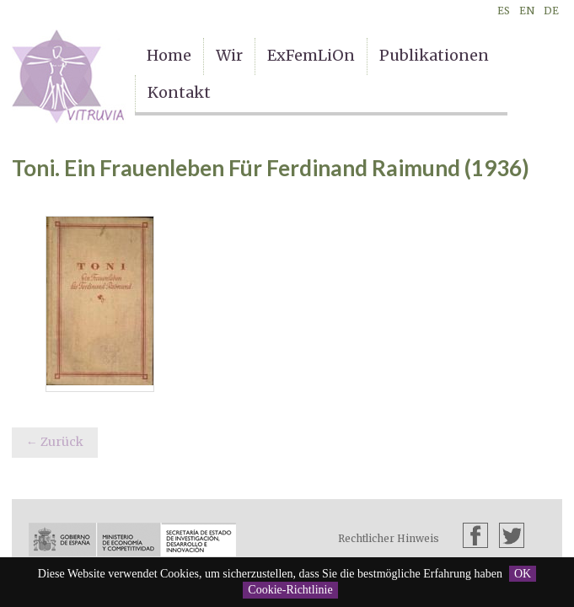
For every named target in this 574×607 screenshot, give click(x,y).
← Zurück (54, 441)
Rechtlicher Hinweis (388, 538)
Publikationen (434, 55)
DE (551, 10)
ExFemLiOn (311, 55)
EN (526, 10)
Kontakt (179, 92)
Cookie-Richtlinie (290, 589)
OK (522, 573)
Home (169, 55)
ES (503, 10)
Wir (229, 55)
